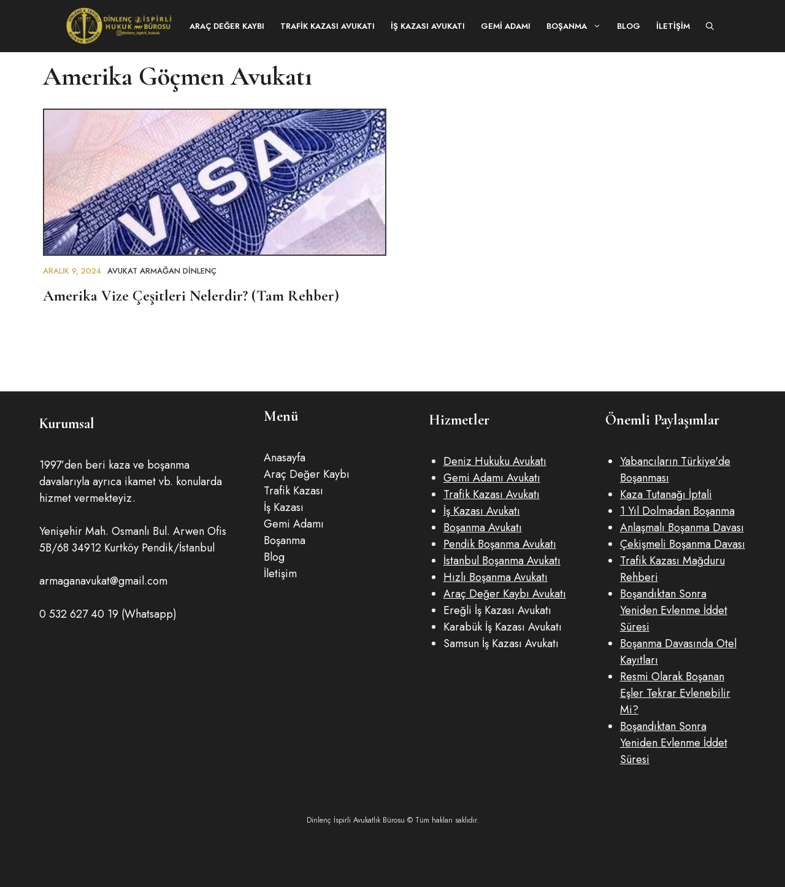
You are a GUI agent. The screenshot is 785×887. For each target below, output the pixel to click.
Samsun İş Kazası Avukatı (501, 643)
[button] (710, 26)
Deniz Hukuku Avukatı (494, 461)
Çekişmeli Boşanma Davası (682, 544)
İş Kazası (284, 507)
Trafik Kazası (293, 491)
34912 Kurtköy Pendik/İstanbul (143, 548)
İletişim (673, 26)
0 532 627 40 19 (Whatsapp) (108, 614)
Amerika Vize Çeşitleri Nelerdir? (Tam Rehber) (191, 295)
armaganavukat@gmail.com (103, 581)
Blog (628, 26)
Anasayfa (284, 458)
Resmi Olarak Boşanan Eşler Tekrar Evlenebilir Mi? (675, 693)
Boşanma (577, 26)
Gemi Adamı (505, 26)
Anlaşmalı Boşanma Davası (682, 528)
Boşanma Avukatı (482, 528)
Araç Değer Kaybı (227, 26)
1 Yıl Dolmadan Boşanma (677, 511)
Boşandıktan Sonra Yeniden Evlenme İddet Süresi (673, 610)
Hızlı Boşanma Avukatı (495, 577)
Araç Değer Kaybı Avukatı (504, 594)
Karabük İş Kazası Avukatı (502, 627)
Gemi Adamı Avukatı (491, 478)
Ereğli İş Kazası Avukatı (497, 610)
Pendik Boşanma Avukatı (499, 544)
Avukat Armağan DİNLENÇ (161, 271)
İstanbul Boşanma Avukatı (502, 561)
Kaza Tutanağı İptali (666, 494)
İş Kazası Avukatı (428, 26)
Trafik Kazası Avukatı (327, 26)
